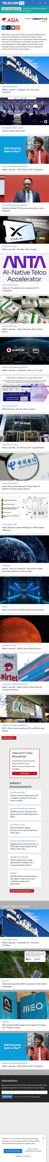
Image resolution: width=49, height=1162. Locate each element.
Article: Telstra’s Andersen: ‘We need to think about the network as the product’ (22, 569)
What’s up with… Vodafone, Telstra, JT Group (22, 370)
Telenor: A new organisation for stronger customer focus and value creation (24, 798)
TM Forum (6, 565)
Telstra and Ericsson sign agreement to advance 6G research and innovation (21, 862)
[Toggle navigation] (45, 3)
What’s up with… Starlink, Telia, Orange (19, 249)
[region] (23, 1148)
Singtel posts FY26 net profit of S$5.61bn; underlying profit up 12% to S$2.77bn (24, 846)
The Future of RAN (9, 524)
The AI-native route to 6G (13, 131)
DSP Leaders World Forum (12, 128)
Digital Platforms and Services (14, 166)
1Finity (5, 607)
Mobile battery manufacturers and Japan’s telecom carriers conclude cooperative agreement (23, 880)
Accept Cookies (13, 1151)
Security (13, 873)
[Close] (43, 1138)
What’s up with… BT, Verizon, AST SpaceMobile (23, 447)
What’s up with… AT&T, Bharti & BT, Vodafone (22, 169)
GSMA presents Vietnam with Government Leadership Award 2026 (24, 814)
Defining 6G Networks (19, 857)
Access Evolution (9, 246)
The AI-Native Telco (10, 87)
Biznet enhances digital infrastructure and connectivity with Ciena (24, 830)
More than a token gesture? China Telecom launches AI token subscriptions (21, 487)
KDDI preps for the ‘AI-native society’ (19, 409)
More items (9, 738)
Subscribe (24, 773)
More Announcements (22, 891)
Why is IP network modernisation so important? (23, 610)
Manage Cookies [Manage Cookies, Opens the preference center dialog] (23, 1156)
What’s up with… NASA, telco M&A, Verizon (21, 648)
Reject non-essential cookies (33, 1150)
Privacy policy (36, 1096)
